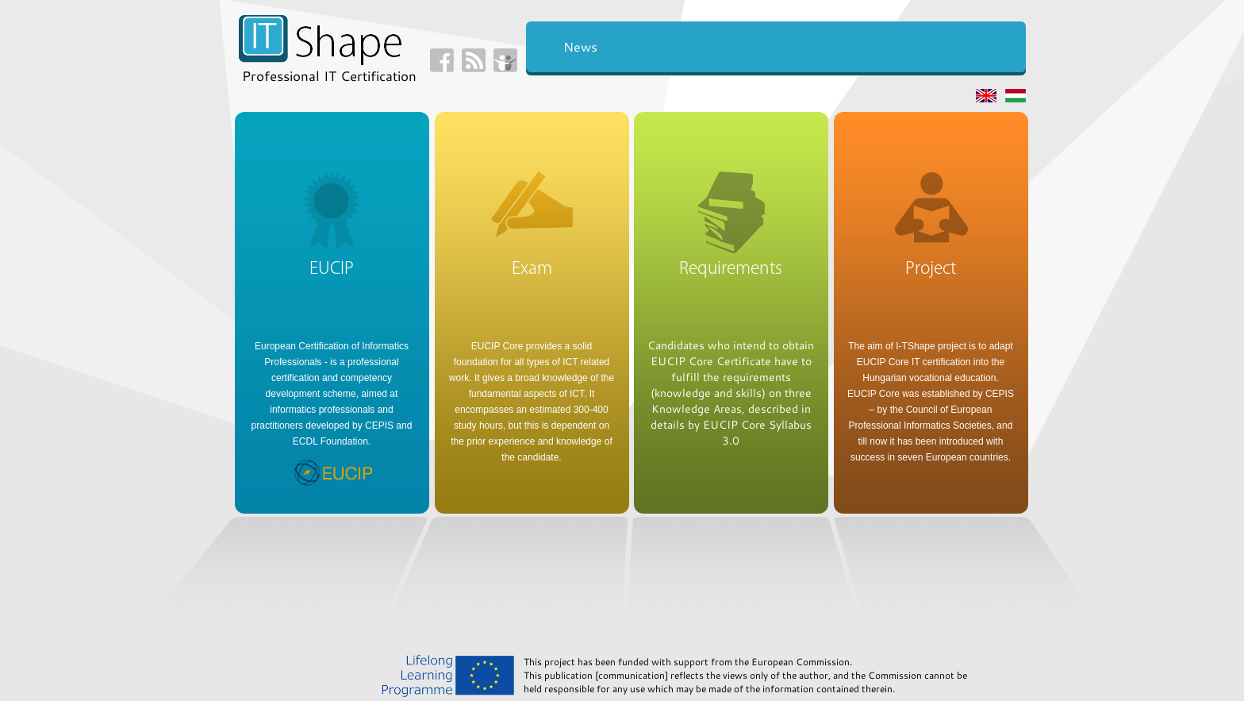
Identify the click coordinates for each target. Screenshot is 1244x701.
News (580, 46)
